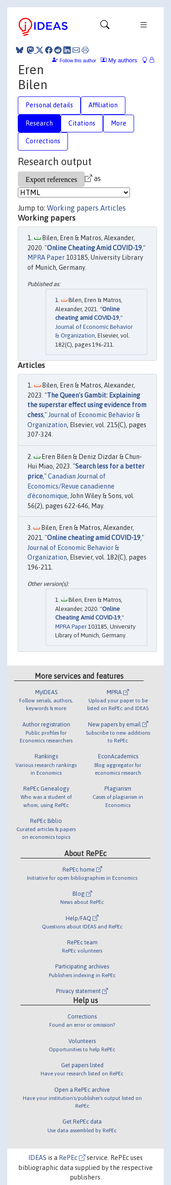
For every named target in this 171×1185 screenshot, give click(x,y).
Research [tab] (39, 123)
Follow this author (78, 60)
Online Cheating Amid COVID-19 (94, 248)
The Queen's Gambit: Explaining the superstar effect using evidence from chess (86, 405)
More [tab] (118, 123)
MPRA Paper (46, 257)
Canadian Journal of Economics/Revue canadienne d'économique (70, 486)
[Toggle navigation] (105, 27)
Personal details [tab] (49, 105)
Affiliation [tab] (103, 105)
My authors (119, 60)
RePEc (72, 1157)
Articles (113, 208)
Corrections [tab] (43, 141)
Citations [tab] (81, 123)
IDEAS (37, 1157)
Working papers (72, 208)
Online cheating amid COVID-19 (93, 537)
